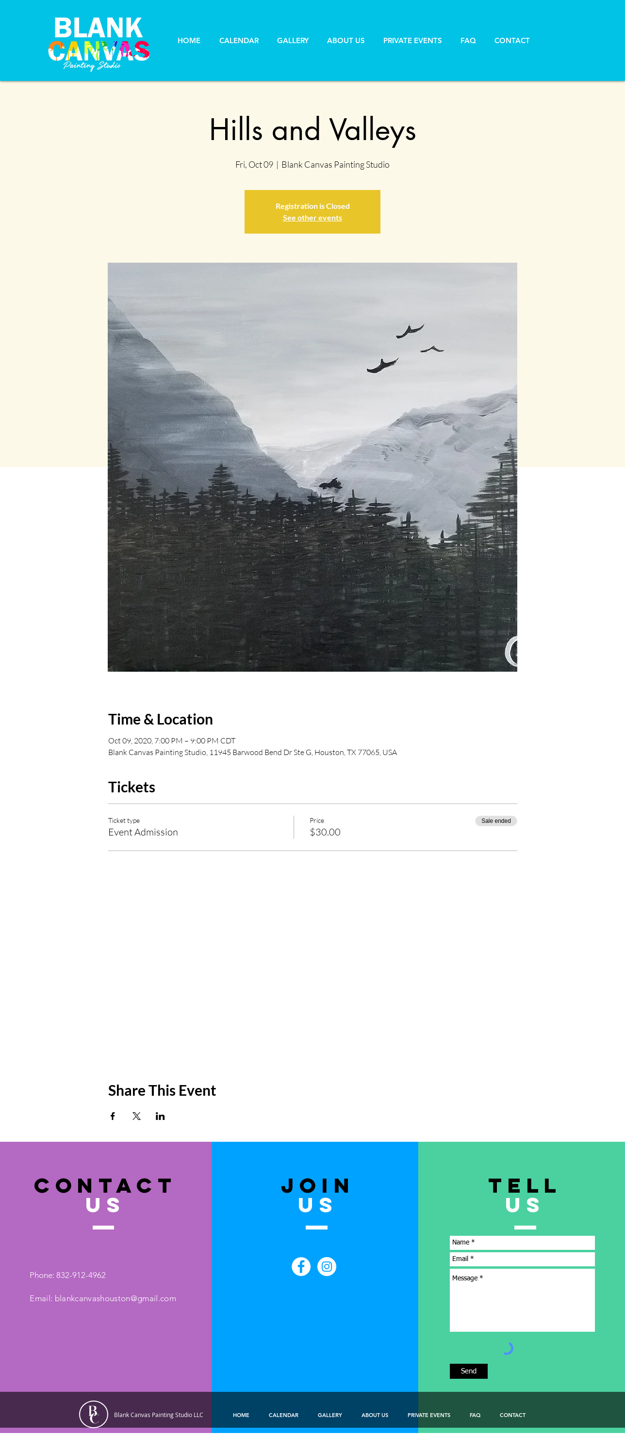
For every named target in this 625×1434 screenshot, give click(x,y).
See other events (312, 217)
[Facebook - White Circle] (301, 1266)
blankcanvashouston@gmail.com (116, 1298)
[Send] (469, 1371)
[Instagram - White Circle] (326, 1266)
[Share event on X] (136, 1116)
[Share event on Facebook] (112, 1116)
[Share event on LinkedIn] (160, 1116)
